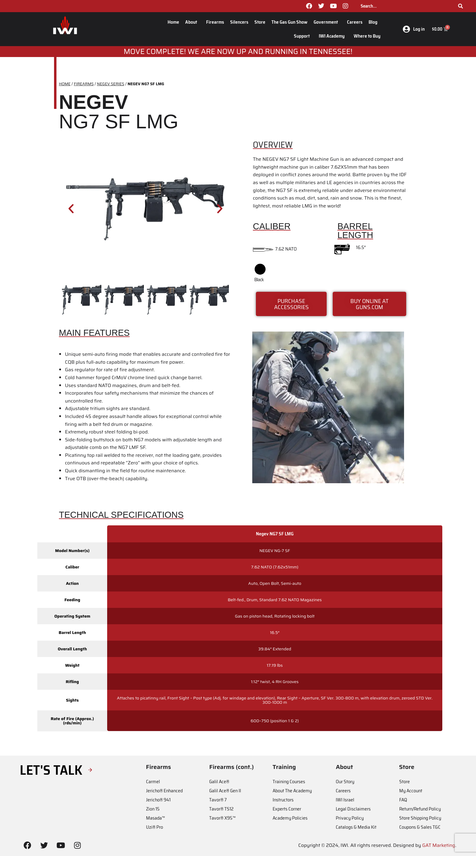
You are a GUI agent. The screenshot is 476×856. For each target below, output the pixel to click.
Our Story (345, 781)
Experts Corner (287, 809)
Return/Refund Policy (420, 809)
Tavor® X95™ (222, 818)
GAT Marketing (438, 845)
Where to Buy (367, 36)
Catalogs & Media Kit (356, 827)
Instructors (283, 800)
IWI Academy (333, 36)
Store (259, 22)
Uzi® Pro (154, 827)
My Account (410, 790)
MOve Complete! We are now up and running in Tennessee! (238, 51)
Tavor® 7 (218, 800)
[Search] (460, 6)
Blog (374, 22)
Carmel (153, 781)
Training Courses (289, 781)
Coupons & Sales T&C (419, 827)
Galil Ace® (219, 781)
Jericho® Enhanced (164, 790)
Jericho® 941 (158, 800)
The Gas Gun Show (289, 22)
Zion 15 (153, 809)
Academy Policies (290, 818)
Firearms (215, 22)
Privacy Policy (350, 818)
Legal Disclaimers (353, 809)
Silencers (239, 22)
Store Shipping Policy (420, 818)
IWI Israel (345, 800)
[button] (71, 209)
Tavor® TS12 (221, 809)
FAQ (403, 800)
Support (303, 36)
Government (327, 22)
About (192, 22)
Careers (354, 22)
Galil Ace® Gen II (225, 790)
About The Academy (292, 790)
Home (173, 22)
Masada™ (155, 818)
